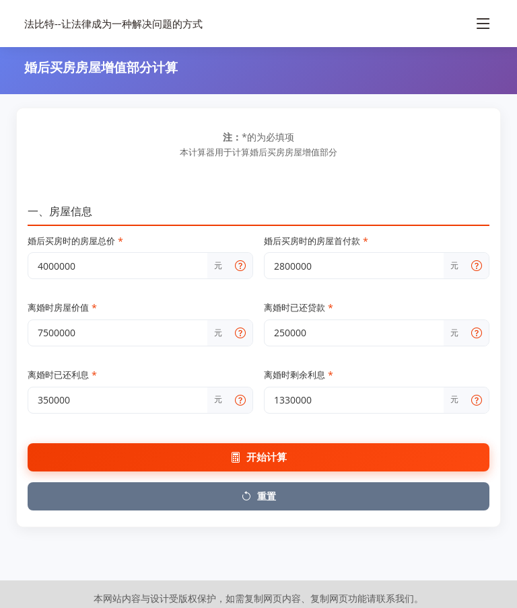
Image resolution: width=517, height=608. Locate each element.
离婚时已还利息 (62, 375)
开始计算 (258, 457)
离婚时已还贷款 (298, 308)
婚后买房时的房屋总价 (75, 241)
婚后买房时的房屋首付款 (316, 241)
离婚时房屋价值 (62, 308)
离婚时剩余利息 (298, 375)
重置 (258, 496)
